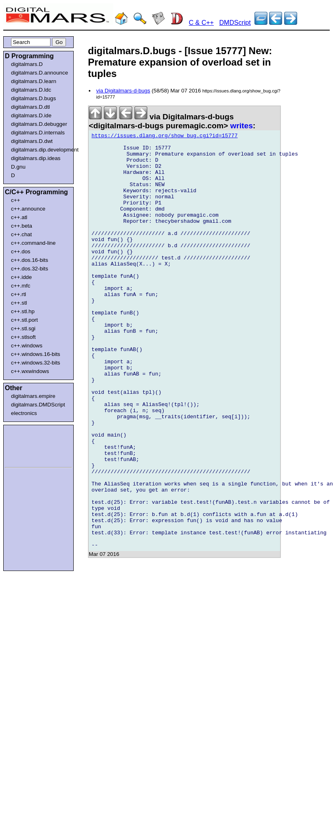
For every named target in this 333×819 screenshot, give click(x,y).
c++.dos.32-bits (29, 269)
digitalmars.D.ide (31, 115)
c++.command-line (33, 243)
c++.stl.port (24, 320)
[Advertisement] (29, 444)
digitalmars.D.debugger (39, 124)
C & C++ (201, 22)
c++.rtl (18, 294)
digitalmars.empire (33, 396)
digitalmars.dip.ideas (36, 158)
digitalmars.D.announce (39, 73)
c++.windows (26, 346)
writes (241, 125)
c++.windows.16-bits (35, 354)
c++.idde (21, 277)
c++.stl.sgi (23, 328)
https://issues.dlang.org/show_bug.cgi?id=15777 (165, 137)
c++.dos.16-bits (29, 260)
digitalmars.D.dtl (30, 107)
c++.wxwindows (30, 371)
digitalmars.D (27, 64)
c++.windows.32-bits (35, 363)
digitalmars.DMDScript (38, 405)
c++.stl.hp (23, 311)
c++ (15, 200)
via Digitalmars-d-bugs (123, 91)
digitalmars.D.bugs (33, 98)
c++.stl (19, 303)
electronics (24, 413)
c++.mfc (20, 286)
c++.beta (21, 226)
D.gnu (18, 167)
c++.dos (20, 251)
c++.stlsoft (23, 337)
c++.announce (28, 209)
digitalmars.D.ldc (31, 90)
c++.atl (19, 217)
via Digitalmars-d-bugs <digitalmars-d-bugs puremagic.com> (161, 121)
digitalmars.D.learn (33, 81)
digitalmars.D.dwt (32, 141)
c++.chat (21, 234)
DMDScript (235, 22)
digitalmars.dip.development (40, 150)
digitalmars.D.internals (38, 133)
